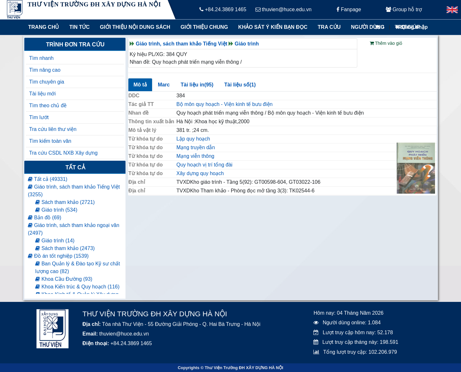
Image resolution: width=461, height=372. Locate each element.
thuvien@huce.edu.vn (283, 9)
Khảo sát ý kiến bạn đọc (271, 27)
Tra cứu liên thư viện (53, 129)
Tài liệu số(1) (240, 84)
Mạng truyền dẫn (195, 147)
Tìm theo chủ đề (48, 105)
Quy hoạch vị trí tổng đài (204, 164)
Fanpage (348, 9)
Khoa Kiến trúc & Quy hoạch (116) (77, 286)
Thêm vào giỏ (386, 43)
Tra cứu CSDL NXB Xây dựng (63, 153)
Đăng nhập (411, 27)
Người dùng (367, 27)
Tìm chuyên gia (46, 82)
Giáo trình (247, 43)
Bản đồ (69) (44, 217)
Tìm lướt (39, 117)
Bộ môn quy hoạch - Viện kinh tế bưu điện (224, 104)
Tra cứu (329, 27)
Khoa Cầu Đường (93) (63, 279)
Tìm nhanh (41, 58)
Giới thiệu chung (204, 27)
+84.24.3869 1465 (223, 9)
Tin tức (79, 27)
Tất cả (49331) (47, 179)
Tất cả (75, 167)
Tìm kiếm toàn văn (50, 141)
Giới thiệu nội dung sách (133, 27)
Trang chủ (43, 27)
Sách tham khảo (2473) (65, 248)
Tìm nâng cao (45, 70)
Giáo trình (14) (55, 240)
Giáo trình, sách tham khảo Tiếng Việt (181, 43)
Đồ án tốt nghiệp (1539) (58, 256)
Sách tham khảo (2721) (65, 202)
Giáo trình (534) (56, 210)
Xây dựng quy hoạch (200, 173)
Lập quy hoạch (193, 139)
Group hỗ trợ (404, 9)
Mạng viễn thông (195, 156)
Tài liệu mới (42, 93)
